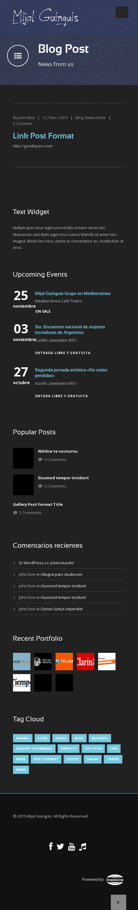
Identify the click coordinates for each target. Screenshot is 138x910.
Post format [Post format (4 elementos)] (46, 759)
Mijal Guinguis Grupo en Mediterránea (73, 293)
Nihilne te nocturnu (58, 451)
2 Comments (30, 512)
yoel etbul (26, 117)
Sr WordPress (31, 562)
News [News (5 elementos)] (21, 759)
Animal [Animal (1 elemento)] (23, 738)
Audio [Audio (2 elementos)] (60, 738)
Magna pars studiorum (62, 574)
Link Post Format (43, 135)
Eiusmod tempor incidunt (63, 477)
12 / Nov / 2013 (55, 117)
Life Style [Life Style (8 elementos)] (93, 748)
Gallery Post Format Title (38, 504)
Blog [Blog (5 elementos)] (79, 738)
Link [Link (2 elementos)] (114, 748)
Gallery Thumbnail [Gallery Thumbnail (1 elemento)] (34, 748)
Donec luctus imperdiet (62, 608)
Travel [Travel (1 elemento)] (113, 759)
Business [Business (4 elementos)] (100, 738)
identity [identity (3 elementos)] (69, 748)
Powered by (103, 879)
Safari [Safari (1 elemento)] (93, 759)
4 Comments (55, 459)
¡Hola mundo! (62, 562)
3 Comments (55, 486)
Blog (79, 117)
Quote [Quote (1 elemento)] (72, 759)
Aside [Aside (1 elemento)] (42, 738)
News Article (95, 117)
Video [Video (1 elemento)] (21, 769)
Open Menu (122, 12)
